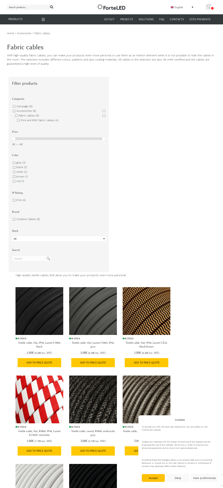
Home (10, 33)
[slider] (13, 142)
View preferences (204, 478)
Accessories (24, 33)
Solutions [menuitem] (146, 19)
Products (121, 405)
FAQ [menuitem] (161, 19)
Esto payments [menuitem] (200, 19)
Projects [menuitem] (126, 19)
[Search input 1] (28, 7)
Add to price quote (80, 165)
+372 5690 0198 (26, 425)
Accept (153, 478)
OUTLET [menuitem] (109, 19)
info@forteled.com (29, 409)
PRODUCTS (26, 19)
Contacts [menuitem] (177, 19)
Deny (178, 478)
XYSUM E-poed (37, 475)
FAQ (117, 411)
